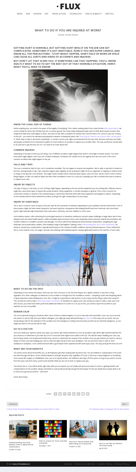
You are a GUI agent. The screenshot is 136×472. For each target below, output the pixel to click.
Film (28, 15)
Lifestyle (109, 15)
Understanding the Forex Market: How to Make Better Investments (21, 450)
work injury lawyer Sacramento (48, 306)
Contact (68, 469)
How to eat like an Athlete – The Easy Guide (111, 450)
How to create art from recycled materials (53, 447)
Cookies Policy (105, 469)
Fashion (37, 15)
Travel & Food (59, 15)
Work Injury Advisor (111, 133)
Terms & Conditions (84, 469)
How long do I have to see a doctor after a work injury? (100, 142)
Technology (75, 15)
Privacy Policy (121, 469)
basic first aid (88, 323)
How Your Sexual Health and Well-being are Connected (81, 448)
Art (46, 15)
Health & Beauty (93, 15)
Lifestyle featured (71, 40)
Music (20, 15)
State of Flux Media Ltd (21, 469)
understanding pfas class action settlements (98, 230)
